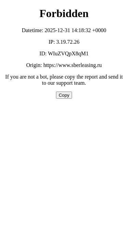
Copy (64, 95)
